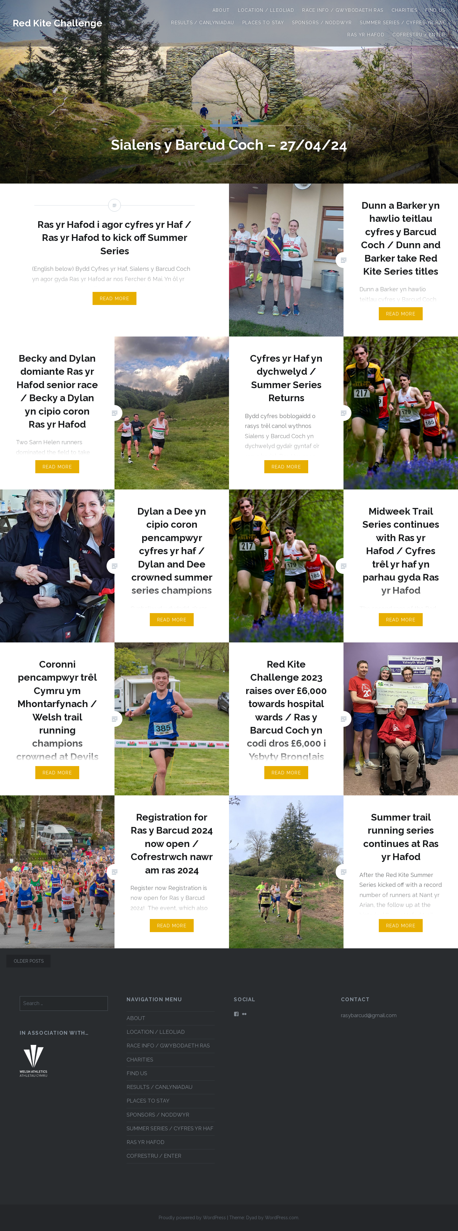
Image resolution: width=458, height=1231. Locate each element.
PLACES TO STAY (263, 22)
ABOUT (221, 10)
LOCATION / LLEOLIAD (266, 10)
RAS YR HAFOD (366, 34)
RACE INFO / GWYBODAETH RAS (342, 10)
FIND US (435, 10)
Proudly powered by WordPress (192, 1217)
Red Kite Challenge (57, 23)
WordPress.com (281, 1217)
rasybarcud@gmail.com (369, 1015)
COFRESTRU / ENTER (418, 34)
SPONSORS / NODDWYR (322, 22)
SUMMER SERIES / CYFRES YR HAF (402, 22)
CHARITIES (405, 10)
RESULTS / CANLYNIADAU (202, 22)
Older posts (29, 961)
